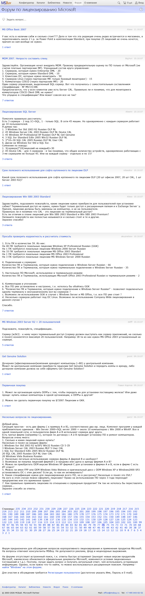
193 (129, 511)
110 (75, 522)
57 (48, 527)
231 (41, 508)
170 (129, 514)
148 (123, 516)
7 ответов (8, 100)
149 (117, 516)
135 (64, 519)
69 (135, 525)
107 (93, 522)
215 (137, 508)
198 (99, 511)
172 (117, 514)
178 (81, 514)
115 (46, 522)
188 (22, 514)
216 (131, 508)
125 (123, 519)
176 (93, 514)
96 (12, 525)
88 (48, 525)
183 (52, 514)
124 (129, 519)
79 (89, 525)
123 (135, 519)
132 (81, 519)
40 (125, 527)
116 (40, 522)
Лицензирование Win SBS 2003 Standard (26, 196)
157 (70, 516)
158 (64, 516)
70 (130, 525)
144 (10, 519)
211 (22, 511)
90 (39, 525)
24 (57, 530)
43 (112, 527)
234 (24, 508)
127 (111, 519)
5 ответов (8, 345)
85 (62, 525)
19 (80, 530)
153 (93, 516)
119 (22, 522)
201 (81, 511)
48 (89, 527)
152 (99, 516)
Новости (67, 3)
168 (4, 516)
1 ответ (6, 47)
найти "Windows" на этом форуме (21, 567)
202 (75, 511)
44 (107, 527)
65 (12, 527)
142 (22, 519)
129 (99, 519)
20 (76, 530)
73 (116, 525)
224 (83, 508)
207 (46, 511)
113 (58, 522)
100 (135, 522)
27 (44, 530)
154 (87, 516)
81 (80, 525)
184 (46, 514)
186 (34, 514)
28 (39, 530)
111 (70, 522)
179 (75, 514)
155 (81, 516)
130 (93, 519)
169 (135, 514)
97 (8, 525)
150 (111, 516)
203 (70, 511)
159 (58, 516)
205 (58, 511)
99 (140, 522)
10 (121, 530)
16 (94, 530)
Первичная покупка (13, 385)
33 (17, 530)
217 (125, 508)
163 (34, 516)
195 (117, 511)
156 (75, 516)
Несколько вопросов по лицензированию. (27, 417)
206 (52, 511)
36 (3, 530)
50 (80, 527)
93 (26, 525)
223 (89, 508)
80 (85, 525)
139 (40, 519)
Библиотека (54, 3)
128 (105, 519)
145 (4, 519)
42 (116, 527)
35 (8, 530)
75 (107, 525)
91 (35, 525)
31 (26, 530)
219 (113, 508)
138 (46, 519)
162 (40, 516)
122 (4, 522)
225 (77, 508)
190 (10, 514)
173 (111, 514)
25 (53, 530)
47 (94, 527)
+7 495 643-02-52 (134, 593)
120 (16, 522)
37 (139, 527)
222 (95, 508)
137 (52, 519)
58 (44, 527)
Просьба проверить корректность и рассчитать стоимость (36, 236)
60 (35, 527)
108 (87, 522)
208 (40, 511)
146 (135, 516)
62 (26, 527)
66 (8, 527)
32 (21, 530)
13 (107, 530)
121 (10, 522)
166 (16, 516)
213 (10, 511)
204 (64, 511)
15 (98, 530)
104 (111, 522)
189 (16, 514)
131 (87, 519)
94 (21, 525)
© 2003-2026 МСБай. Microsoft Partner (20, 593)
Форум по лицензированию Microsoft (38, 9)
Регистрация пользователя (64, 572)
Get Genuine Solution (14, 356)
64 (17, 527)
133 (75, 519)
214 (4, 511)
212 (16, 511)
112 (64, 522)
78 (94, 525)
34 (12, 530)
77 (98, 525)
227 (65, 508)
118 (28, 522)
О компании (90, 3)
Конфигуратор (26, 3)
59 (39, 527)
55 (57, 527)
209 (34, 511)
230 (47, 508)
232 (35, 508)
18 (85, 530)
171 (123, 514)
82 (76, 525)
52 (71, 527)
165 (22, 516)
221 (101, 508)
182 (58, 514)
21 (71, 530)
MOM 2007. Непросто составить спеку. (25, 58)
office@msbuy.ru (111, 593)
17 (89, 530)
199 (93, 511)
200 (87, 511)
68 (139, 525)
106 (99, 522)
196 (111, 511)
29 (35, 530)
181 (64, 514)
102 (123, 522)
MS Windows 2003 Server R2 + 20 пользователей (31, 322)
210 (28, 511)
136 (58, 519)
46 (98, 527)
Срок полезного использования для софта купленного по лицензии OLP (45, 170)
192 (135, 511)
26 (48, 530)
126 (117, 519)
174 (105, 514)
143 (16, 519)
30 (30, 530)
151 (105, 516)
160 (52, 516)
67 (3, 527)
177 (87, 514)
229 (53, 508)
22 (67, 530)
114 (52, 522)
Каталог (41, 3)
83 (71, 525)
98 (3, 525)
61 (30, 527)
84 (67, 525)
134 (70, 519)
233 (29, 508)
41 (121, 527)
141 (28, 519)
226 (71, 508)
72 (121, 525)
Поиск (65, 587)
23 (62, 530)
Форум (78, 3)
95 (17, 525)
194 (123, 511)
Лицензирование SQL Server (19, 111)
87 (53, 525)
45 (103, 527)
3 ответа (7, 159)
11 (116, 530)
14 (103, 530)
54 (62, 527)
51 (76, 527)
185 (40, 514)
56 (53, 527)
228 (59, 508)
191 (4, 514)
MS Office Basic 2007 (14, 29)
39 (130, 527)
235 (18, 508)
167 (10, 516)
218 (119, 508)
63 (21, 527)
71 (125, 525)
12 (112, 530)
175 (99, 514)
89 (44, 525)
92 (30, 525)
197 (105, 511)
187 (28, 514)
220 (107, 508)
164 (28, 516)
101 (129, 522)
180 (70, 514)
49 (85, 527)
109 (81, 522)
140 (34, 519)
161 (46, 516)
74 (112, 525)
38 (135, 527)
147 (129, 516)
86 (57, 525)
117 (34, 522)
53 (67, 527)
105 (105, 522)
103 (117, 522)
